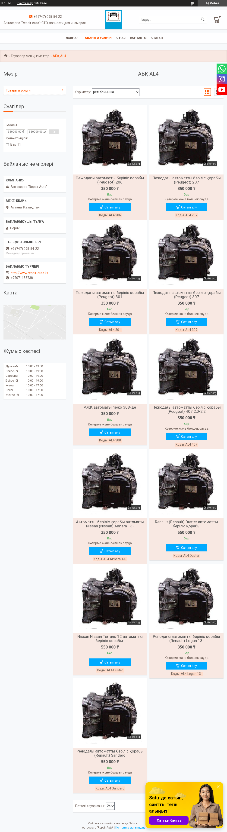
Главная (71, 38)
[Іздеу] (202, 19)
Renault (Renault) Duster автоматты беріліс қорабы (186, 524)
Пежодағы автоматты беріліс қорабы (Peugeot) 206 (110, 180)
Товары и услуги (97, 38)
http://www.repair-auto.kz (29, 273)
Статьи (157, 38)
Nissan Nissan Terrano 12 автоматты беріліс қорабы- (110, 638)
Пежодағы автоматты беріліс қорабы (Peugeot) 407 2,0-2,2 (186, 409)
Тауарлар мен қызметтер (30, 56)
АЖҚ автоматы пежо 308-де (110, 407)
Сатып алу (112, 207)
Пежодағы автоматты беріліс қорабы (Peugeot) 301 (110, 295)
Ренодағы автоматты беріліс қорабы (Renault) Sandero (110, 753)
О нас (121, 38)
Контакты (138, 38)
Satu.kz (134, 823)
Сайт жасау (25, 3)
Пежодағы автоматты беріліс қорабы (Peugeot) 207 (186, 180)
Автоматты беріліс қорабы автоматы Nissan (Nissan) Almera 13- (110, 524)
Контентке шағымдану (130, 827)
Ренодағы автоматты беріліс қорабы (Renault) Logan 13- (186, 638)
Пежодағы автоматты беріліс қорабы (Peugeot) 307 (186, 295)
